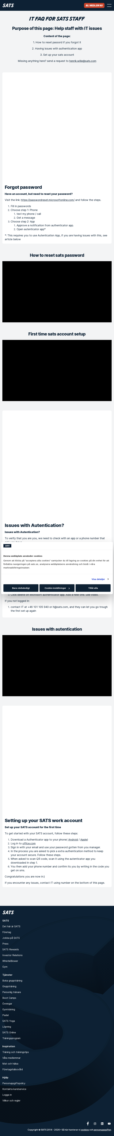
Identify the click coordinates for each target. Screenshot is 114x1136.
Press (5, 943)
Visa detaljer (98, 579)
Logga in (7, 1094)
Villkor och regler (11, 1100)
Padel (5, 1015)
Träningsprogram (11, 1038)
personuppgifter (102, 1129)
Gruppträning (9, 986)
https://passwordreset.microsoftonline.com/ (48, 199)
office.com (29, 843)
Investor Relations (12, 955)
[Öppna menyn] (109, 5)
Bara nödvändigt (21, 588)
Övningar (7, 1003)
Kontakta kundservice (14, 1089)
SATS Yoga (8, 1020)
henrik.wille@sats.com (82, 60)
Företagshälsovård (12, 1069)
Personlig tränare (11, 992)
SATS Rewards (10, 949)
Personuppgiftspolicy (13, 1083)
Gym (4, 966)
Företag (6, 932)
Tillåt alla (93, 588)
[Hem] (8, 5)
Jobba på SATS (11, 937)
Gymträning (8, 1009)
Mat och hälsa (10, 1063)
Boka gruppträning (12, 980)
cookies (85, 1129)
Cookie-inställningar (57, 588)
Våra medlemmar (11, 1057)
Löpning (6, 1026)
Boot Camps (9, 997)
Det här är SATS (11, 926)
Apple (83, 839)
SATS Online (9, 1032)
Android (73, 839)
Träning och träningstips (15, 1052)
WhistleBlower (10, 960)
